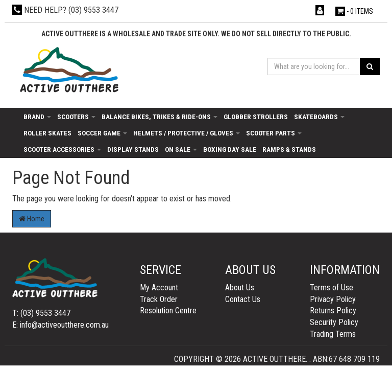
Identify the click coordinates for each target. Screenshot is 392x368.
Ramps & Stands (289, 149)
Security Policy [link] (334, 322)
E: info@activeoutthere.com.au (60, 325)
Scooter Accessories (62, 149)
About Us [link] (239, 287)
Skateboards (319, 116)
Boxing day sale (229, 149)
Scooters (76, 116)
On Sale (181, 149)
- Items (354, 11)
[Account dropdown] (320, 10)
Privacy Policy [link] (333, 299)
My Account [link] (159, 287)
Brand (37, 116)
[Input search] (313, 66)
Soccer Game (102, 133)
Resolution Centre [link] (168, 310)
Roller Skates (47, 133)
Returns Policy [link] (333, 310)
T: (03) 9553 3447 (41, 313)
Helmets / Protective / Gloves (186, 133)
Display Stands (133, 149)
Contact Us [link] (242, 299)
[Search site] (370, 66)
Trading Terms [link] (333, 334)
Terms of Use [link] (331, 287)
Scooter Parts (274, 133)
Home (31, 219)
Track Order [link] (159, 299)
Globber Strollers (256, 116)
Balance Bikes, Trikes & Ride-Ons (159, 116)
